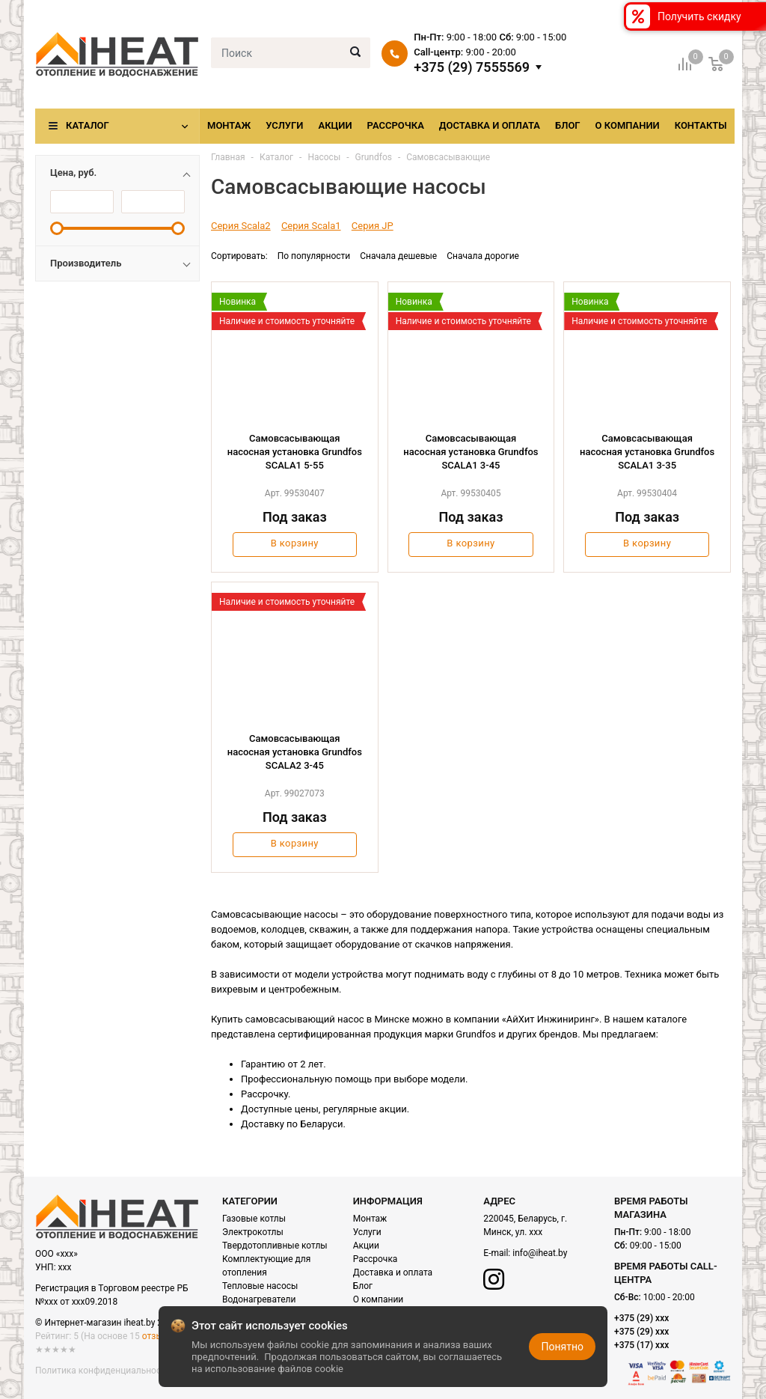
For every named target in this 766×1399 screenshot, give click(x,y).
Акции (335, 125)
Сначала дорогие (483, 256)
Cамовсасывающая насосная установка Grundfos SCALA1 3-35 (647, 452)
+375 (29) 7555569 (472, 67)
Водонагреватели (258, 1299)
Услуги (284, 125)
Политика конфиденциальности (103, 1370)
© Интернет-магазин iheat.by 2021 (106, 1322)
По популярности (314, 256)
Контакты (701, 125)
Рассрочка (395, 125)
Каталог (87, 125)
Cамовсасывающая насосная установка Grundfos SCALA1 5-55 (294, 452)
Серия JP (372, 225)
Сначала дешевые (398, 256)
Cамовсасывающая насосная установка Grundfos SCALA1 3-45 (470, 452)
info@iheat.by (539, 1253)
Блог (567, 125)
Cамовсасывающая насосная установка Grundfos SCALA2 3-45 (294, 752)
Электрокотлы (253, 1232)
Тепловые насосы (260, 1286)
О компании (627, 125)
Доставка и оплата (489, 125)
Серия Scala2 (241, 225)
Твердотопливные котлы (275, 1245)
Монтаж (229, 125)
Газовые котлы (254, 1218)
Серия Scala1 (311, 225)
